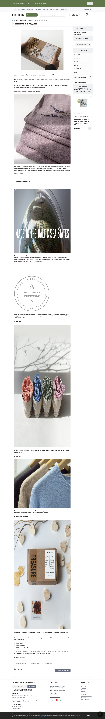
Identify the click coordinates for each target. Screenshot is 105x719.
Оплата (83, 691)
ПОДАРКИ (77, 54)
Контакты (45, 9)
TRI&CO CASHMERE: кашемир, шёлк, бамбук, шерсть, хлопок (82, 77)
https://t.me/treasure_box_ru (55, 693)
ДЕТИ (75, 72)
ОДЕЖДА (76, 61)
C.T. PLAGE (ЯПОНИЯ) (80, 82)
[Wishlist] (90, 96)
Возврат (83, 689)
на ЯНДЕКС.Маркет (31, 3)
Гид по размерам (85, 699)
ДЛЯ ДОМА (77, 58)
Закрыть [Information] (90, 3)
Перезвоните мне (16, 708)
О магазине (83, 697)
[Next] (91, 108)
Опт (82, 700)
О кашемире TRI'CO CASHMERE (25, 9)
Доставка (38, 9)
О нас (14, 9)
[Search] (41, 15)
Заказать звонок (75, 15)
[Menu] (32, 15)
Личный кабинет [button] (88, 9)
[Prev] (74, 108)
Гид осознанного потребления (58, 9)
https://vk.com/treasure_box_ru (51, 693)
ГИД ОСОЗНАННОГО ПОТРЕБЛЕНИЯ (23, 20)
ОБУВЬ (76, 65)
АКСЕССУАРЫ (78, 69)
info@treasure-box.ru (55, 697)
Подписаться (32, 686)
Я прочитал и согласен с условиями (23, 690)
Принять (88, 715)
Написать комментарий (62, 670)
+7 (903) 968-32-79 (76, 14)
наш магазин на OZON (18, 3)
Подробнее (44, 716)
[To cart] (90, 128)
